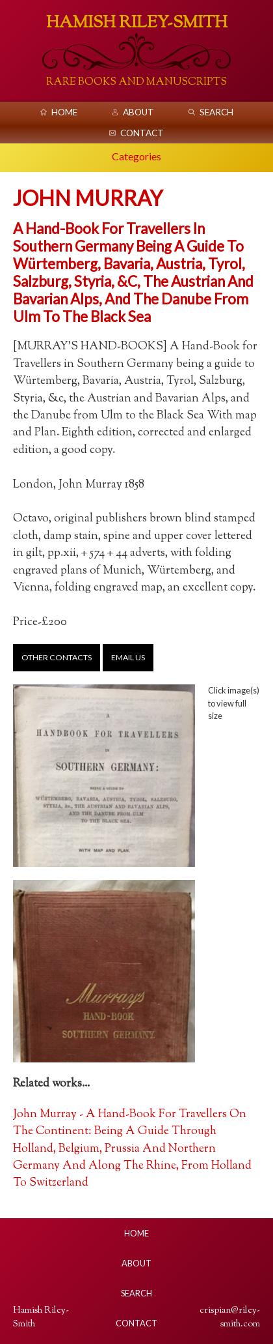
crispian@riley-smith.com (230, 1317)
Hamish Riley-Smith (137, 23)
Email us (128, 657)
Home (64, 112)
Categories (136, 156)
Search (216, 112)
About (138, 112)
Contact (142, 133)
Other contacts (56, 657)
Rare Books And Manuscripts (136, 82)
